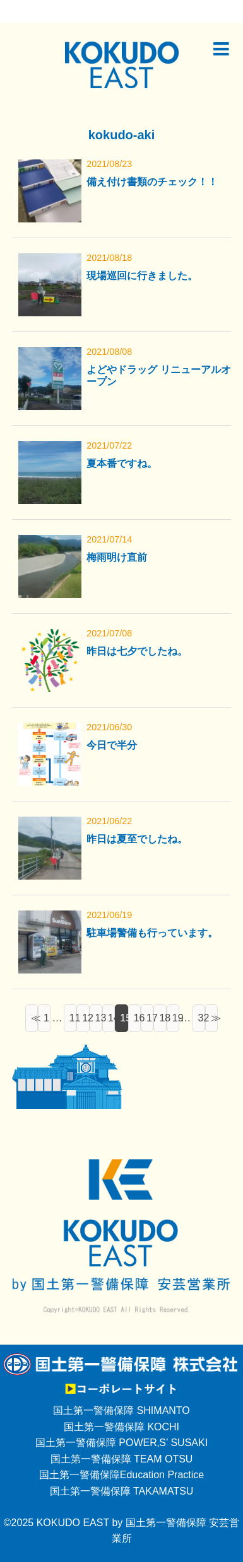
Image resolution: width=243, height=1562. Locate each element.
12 (85, 1018)
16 (137, 1018)
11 (72, 1018)
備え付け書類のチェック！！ (152, 181)
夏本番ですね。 (121, 463)
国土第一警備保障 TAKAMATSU (122, 1491)
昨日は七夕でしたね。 (136, 651)
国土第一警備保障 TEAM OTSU (121, 1459)
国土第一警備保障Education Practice (121, 1474)
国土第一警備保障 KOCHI (121, 1426)
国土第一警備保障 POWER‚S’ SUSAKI (121, 1442)
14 (111, 1018)
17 (149, 1018)
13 (98, 1018)
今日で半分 (111, 745)
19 (175, 1018)
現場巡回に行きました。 (142, 275)
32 (201, 1018)
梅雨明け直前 (116, 557)
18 (162, 1018)
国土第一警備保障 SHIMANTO (121, 1410)
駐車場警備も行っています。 (152, 932)
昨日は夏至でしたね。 (136, 839)
